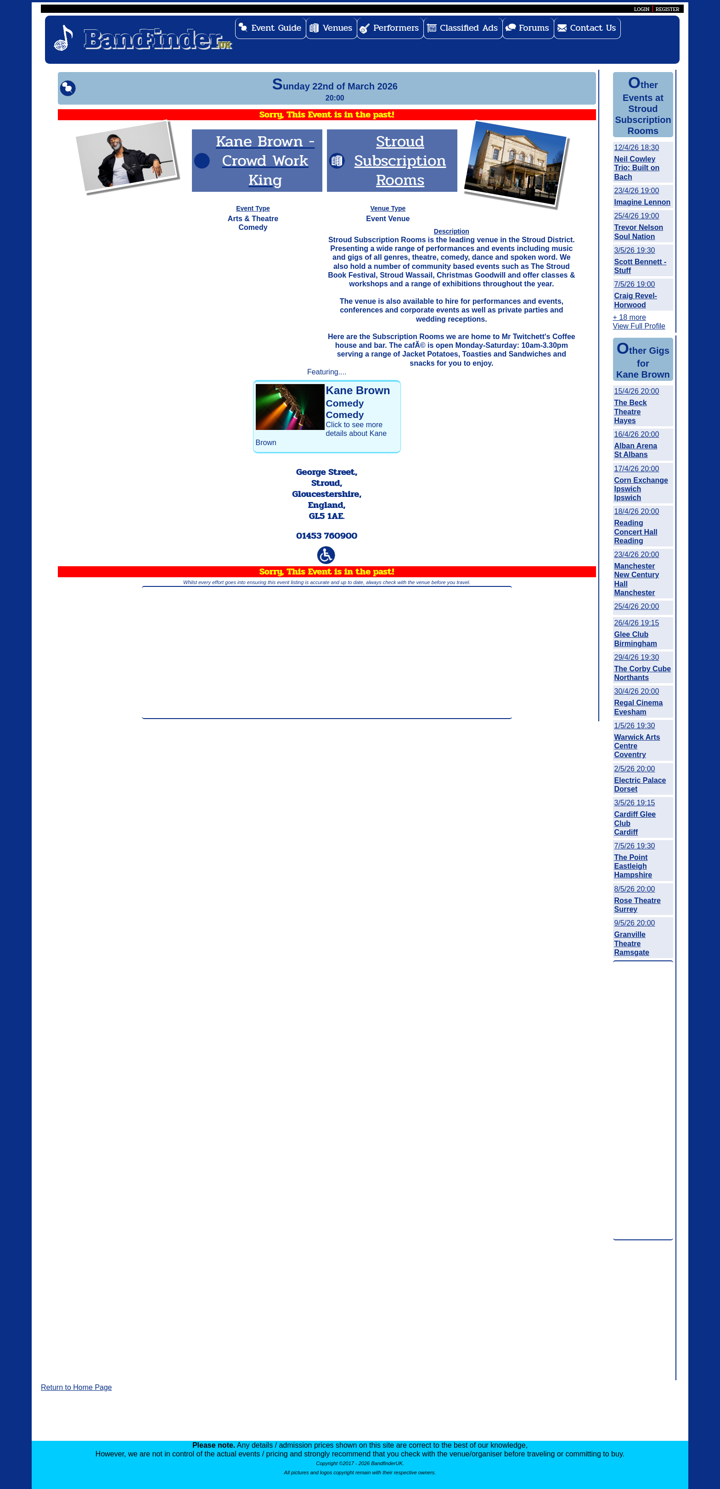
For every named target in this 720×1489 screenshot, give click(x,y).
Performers (396, 28)
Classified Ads (469, 28)
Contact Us (593, 28)
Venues (337, 28)
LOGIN (641, 9)
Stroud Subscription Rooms (400, 160)
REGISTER (668, 9)
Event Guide (277, 28)
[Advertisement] (327, 652)
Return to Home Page (76, 1387)
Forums (534, 28)
